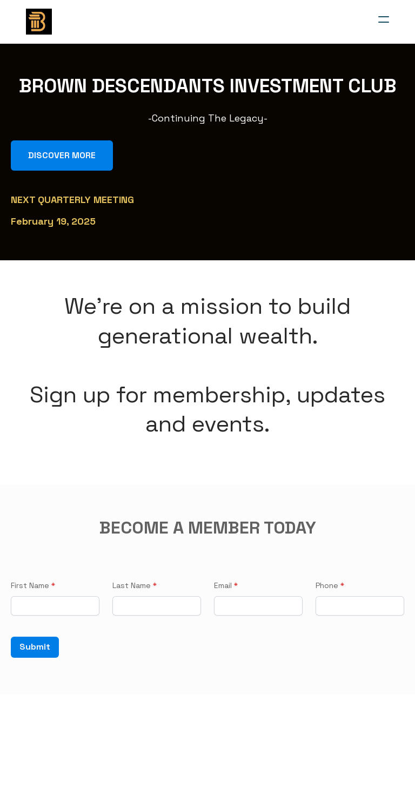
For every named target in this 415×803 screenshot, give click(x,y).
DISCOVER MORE (62, 155)
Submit (34, 647)
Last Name (131, 585)
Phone (327, 585)
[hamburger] (383, 19)
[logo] (39, 22)
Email (223, 585)
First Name (30, 585)
